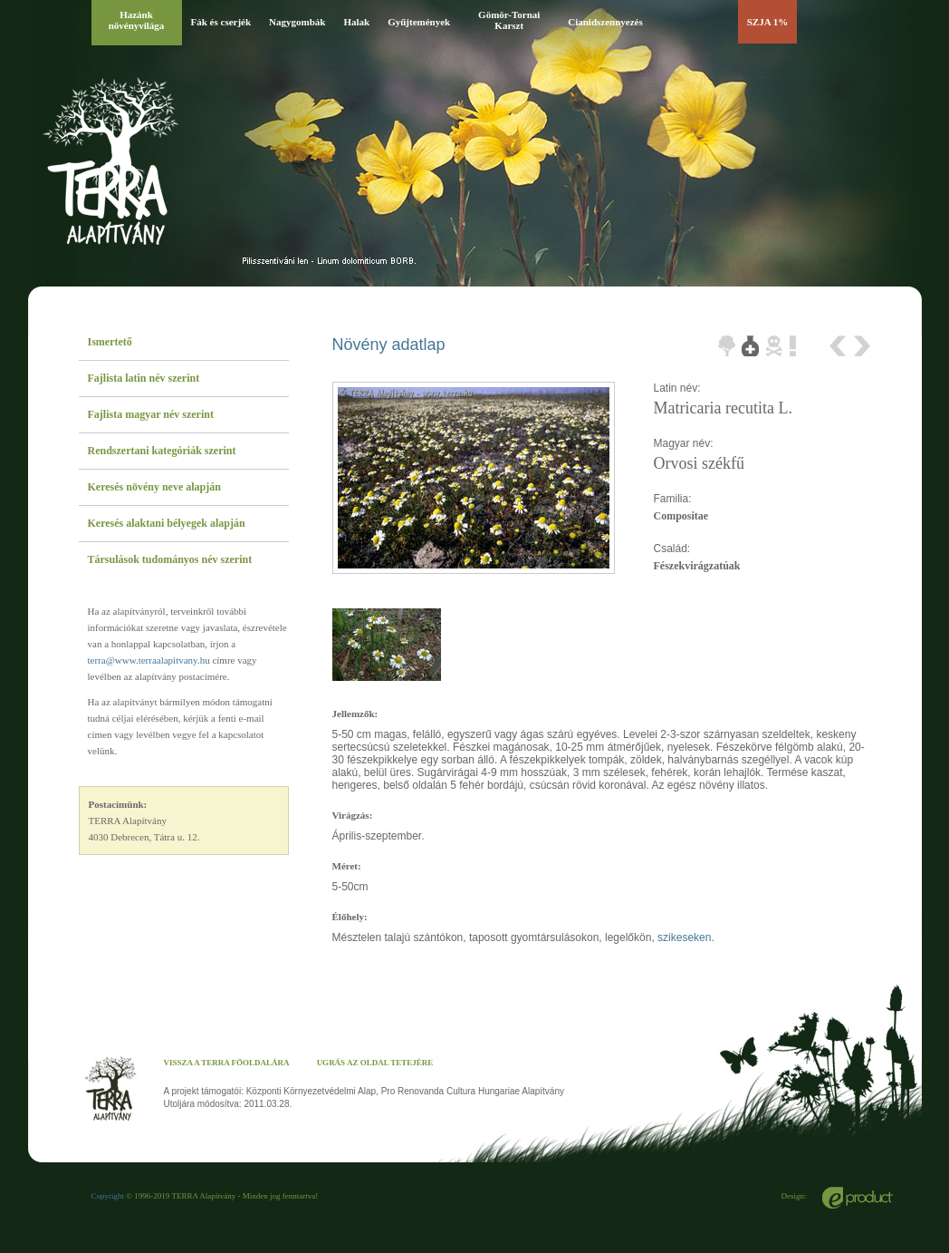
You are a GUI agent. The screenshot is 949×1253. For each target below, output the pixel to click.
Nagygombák (297, 21)
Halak (356, 21)
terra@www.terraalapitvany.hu (149, 660)
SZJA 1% (768, 21)
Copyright (108, 1195)
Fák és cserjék (221, 21)
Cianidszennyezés (605, 21)
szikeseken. (685, 937)
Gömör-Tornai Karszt (509, 20)
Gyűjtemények (419, 21)
